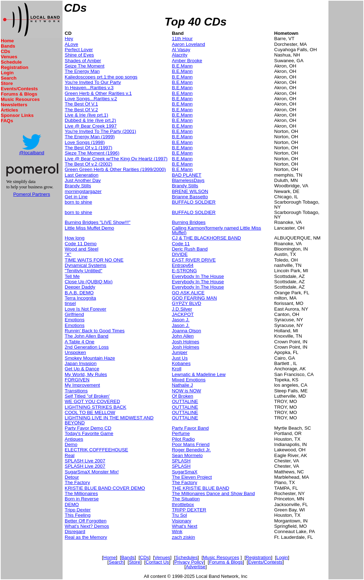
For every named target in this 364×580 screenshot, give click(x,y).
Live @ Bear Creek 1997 (91, 126)
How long (75, 238)
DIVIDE (179, 254)
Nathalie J (182, 385)
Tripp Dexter (78, 509)
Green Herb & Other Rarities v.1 (98, 93)
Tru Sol (179, 515)
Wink (177, 531)
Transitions (76, 390)
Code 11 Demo (81, 243)
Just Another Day (83, 180)
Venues (9, 56)
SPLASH (181, 460)
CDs (5, 51)
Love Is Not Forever (85, 309)
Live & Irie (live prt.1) (86, 115)
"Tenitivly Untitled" (83, 270)
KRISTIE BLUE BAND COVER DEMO (105, 488)
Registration (14, 67)
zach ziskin (183, 537)
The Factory (77, 482)
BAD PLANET (186, 175)
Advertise (195, 566)
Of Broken (182, 396)
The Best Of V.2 (81, 109)
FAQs (7, 120)
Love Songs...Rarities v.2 (91, 98)
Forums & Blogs (19, 94)
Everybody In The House (198, 276)
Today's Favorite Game (89, 433)
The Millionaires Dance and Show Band (213, 493)
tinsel (70, 303)
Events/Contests (19, 88)
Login (7, 72)
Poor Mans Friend (190, 444)
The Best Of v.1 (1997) (88, 147)
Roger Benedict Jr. (191, 449)
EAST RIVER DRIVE (193, 260)
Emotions (75, 319)
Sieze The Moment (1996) (92, 153)
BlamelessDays (188, 180)
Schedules (187, 557)
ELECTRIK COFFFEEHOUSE (96, 449)
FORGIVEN (77, 379)
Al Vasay (181, 49)
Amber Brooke (187, 60)
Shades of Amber (83, 60)
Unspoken (75, 352)
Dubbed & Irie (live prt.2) (90, 120)
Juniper (179, 352)
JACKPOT (182, 314)
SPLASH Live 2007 (85, 460)
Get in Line (76, 196)
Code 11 (180, 243)
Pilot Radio (183, 439)
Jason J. (180, 319)
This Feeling (78, 515)
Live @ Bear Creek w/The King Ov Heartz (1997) (116, 158)
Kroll (176, 368)
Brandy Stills (78, 185)
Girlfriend (74, 314)
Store (7, 83)
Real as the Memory (86, 537)
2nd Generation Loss (87, 347)
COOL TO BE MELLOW (90, 412)
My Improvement (82, 385)
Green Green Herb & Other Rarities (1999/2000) (115, 169)
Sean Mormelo (187, 455)
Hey (69, 38)
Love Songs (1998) (85, 142)
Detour (72, 477)
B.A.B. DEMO (79, 292)
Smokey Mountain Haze (90, 358)
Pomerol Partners (31, 194)
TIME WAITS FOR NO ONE (94, 260)
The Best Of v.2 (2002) (88, 164)
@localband (31, 152)
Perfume (180, 433)
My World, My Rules (86, 374)
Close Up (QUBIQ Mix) (89, 281)
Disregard (75, 531)
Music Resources (20, 99)
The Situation (186, 498)
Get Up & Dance (82, 368)
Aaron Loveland (188, 44)
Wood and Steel (81, 249)
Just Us (179, 358)
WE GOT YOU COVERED (92, 401)
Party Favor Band (190, 428)
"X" (68, 254)
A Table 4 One (80, 341)
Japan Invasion (81, 363)
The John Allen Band (86, 336)
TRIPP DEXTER (189, 509)
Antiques (74, 439)
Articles (9, 110)
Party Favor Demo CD (88, 428)
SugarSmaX (184, 471)
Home (7, 40)
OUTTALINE (185, 401)
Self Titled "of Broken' (87, 396)
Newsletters (14, 104)
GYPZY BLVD (186, 303)
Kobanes (181, 363)
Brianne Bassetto (190, 196)
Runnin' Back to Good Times (95, 330)
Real (69, 455)
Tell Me (72, 276)
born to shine (78, 202)
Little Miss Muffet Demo (89, 228)
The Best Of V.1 (81, 104)
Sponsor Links (17, 115)
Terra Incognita (80, 298)
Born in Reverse (82, 498)
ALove (71, 44)
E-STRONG (184, 270)
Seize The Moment (85, 66)
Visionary (181, 520)
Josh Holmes (185, 341)
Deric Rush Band (190, 249)
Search (8, 78)
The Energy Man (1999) (90, 136)
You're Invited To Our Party (93, 82)
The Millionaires (81, 493)
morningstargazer (83, 191)
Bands (8, 46)
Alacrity (179, 55)
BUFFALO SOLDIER (193, 202)
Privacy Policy (189, 562)
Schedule (11, 62)
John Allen (183, 336)
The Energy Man (82, 71)
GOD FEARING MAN (194, 298)
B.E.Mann (182, 66)
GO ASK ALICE (188, 292)
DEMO (72, 504)
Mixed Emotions (188, 379)
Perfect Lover (79, 49)
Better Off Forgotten (86, 520)
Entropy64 (182, 265)
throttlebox (183, 504)
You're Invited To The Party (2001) (100, 131)
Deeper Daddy (80, 287)
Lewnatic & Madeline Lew (198, 374)
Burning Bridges (188, 222)
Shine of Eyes (79, 55)
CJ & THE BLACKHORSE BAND (206, 238)
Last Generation (81, 175)
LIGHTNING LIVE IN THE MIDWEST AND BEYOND (109, 420)
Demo (71, 444)
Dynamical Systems (85, 265)
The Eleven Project (192, 477)
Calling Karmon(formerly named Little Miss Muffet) (216, 230)
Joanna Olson (186, 330)
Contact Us (157, 562)
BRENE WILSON (190, 191)
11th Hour (182, 38)
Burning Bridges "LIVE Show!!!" (97, 222)
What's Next (184, 526)
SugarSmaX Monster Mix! (92, 471)
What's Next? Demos (87, 526)
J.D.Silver (182, 309)
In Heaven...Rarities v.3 (89, 87)
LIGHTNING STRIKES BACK (95, 407)
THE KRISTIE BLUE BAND (200, 488)
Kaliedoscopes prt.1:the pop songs (101, 77)
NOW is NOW (186, 390)
